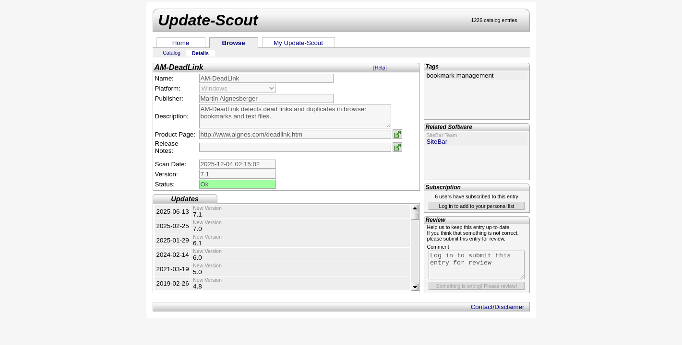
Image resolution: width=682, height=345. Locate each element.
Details (200, 53)
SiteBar (437, 141)
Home (181, 42)
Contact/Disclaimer (498, 306)
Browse (233, 42)
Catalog (171, 53)
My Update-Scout (298, 42)
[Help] (380, 67)
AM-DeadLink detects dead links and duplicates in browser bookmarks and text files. (295, 116)
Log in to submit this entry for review (477, 265)
